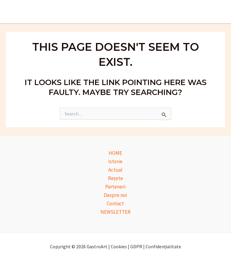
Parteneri (115, 186)
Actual (115, 170)
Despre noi (115, 195)
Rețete (115, 178)
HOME (115, 153)
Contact (115, 203)
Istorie (115, 161)
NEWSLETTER (115, 212)
